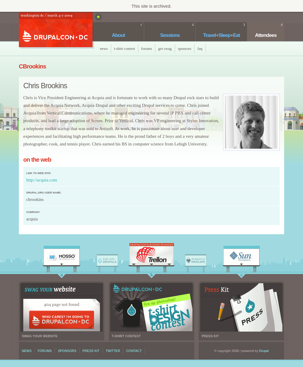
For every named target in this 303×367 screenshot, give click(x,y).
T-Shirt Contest (124, 48)
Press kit (241, 307)
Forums (146, 48)
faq (199, 48)
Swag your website (61, 307)
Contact (133, 351)
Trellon (151, 255)
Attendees (265, 35)
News (104, 48)
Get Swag (165, 48)
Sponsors (185, 48)
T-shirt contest (151, 307)
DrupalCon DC (56, 30)
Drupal (264, 351)
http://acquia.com (41, 180)
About (118, 35)
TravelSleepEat (221, 35)
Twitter (113, 351)
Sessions (170, 35)
